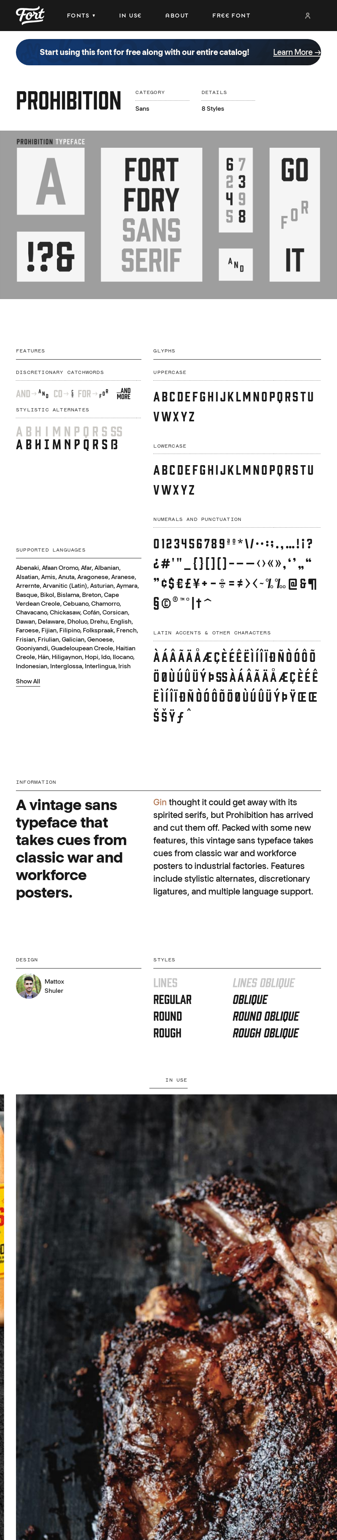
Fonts (81, 15)
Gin (160, 802)
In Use (130, 15)
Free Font (231, 15)
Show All (28, 681)
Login (307, 15)
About (176, 15)
